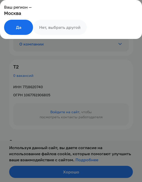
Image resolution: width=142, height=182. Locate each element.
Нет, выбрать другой (60, 27)
